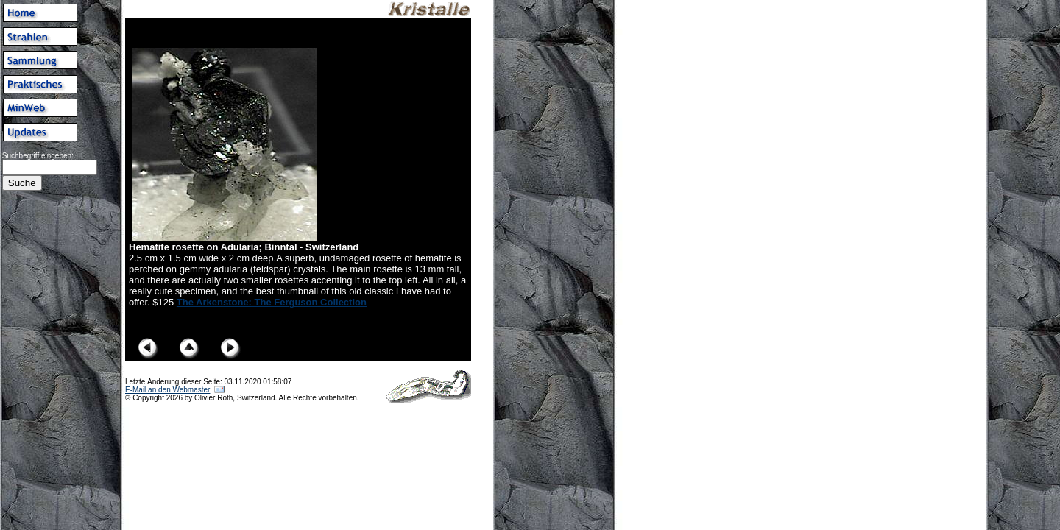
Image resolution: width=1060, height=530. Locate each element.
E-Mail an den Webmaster (167, 390)
